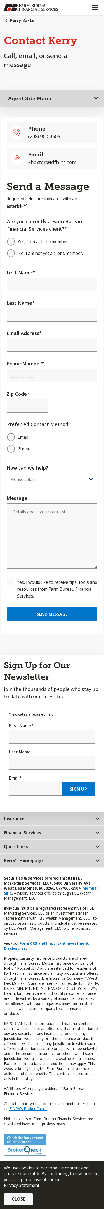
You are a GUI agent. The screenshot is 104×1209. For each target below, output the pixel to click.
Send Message (52, 614)
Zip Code (18, 394)
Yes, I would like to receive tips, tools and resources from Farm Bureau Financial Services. (57, 589)
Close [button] (18, 1199)
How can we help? (27, 468)
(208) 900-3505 (44, 136)
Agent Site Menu (30, 98)
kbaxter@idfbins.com (52, 162)
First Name (21, 272)
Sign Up (78, 789)
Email (15, 778)
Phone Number (25, 363)
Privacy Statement (21, 1185)
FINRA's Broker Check (28, 1108)
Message (17, 498)
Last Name (21, 303)
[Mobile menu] (95, 7)
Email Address (24, 333)
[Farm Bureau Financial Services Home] (31, 7)
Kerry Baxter (23, 20)
